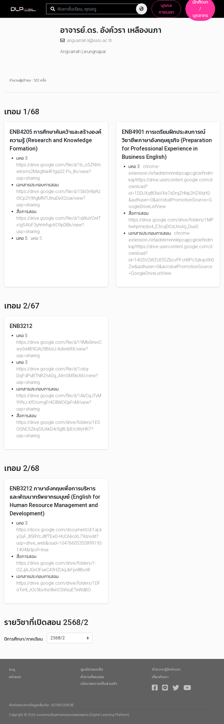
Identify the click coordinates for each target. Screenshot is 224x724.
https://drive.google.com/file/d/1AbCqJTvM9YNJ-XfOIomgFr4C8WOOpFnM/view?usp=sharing (58, 402)
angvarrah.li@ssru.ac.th (89, 40)
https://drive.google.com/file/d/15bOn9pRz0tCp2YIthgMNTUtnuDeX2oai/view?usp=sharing (58, 198)
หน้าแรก (15, 677)
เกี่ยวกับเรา (160, 677)
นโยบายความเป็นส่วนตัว (98, 683)
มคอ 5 (36, 238)
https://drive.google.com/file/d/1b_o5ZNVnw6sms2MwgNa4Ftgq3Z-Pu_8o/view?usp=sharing (58, 171)
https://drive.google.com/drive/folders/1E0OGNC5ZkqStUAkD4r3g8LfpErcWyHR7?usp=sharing (58, 429)
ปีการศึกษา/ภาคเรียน (23, 639)
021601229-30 (62, 705)
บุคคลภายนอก (166, 9)
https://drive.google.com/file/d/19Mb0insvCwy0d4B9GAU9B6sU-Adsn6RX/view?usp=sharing (59, 349)
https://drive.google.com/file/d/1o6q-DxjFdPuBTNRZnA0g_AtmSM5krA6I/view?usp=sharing (57, 375)
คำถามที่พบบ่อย (92, 677)
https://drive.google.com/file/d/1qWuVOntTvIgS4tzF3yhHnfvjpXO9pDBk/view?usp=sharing (58, 225)
